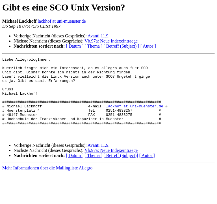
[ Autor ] (148, 46)
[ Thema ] (94, 46)
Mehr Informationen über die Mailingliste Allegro (47, 183)
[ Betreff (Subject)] (120, 170)
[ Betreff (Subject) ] (121, 46)
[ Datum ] (74, 46)
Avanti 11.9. (99, 35)
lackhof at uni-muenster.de (62, 21)
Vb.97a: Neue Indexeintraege (111, 41)
